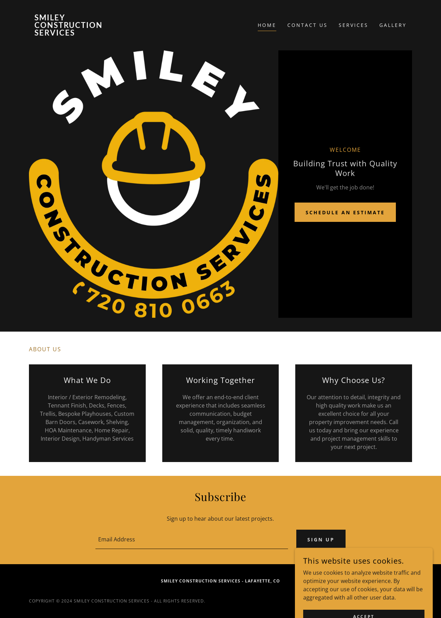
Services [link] (353, 25)
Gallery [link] (393, 25)
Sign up (321, 539)
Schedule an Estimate (345, 212)
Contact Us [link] (307, 25)
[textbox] (191, 539)
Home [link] (267, 25)
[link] (77, 33)
